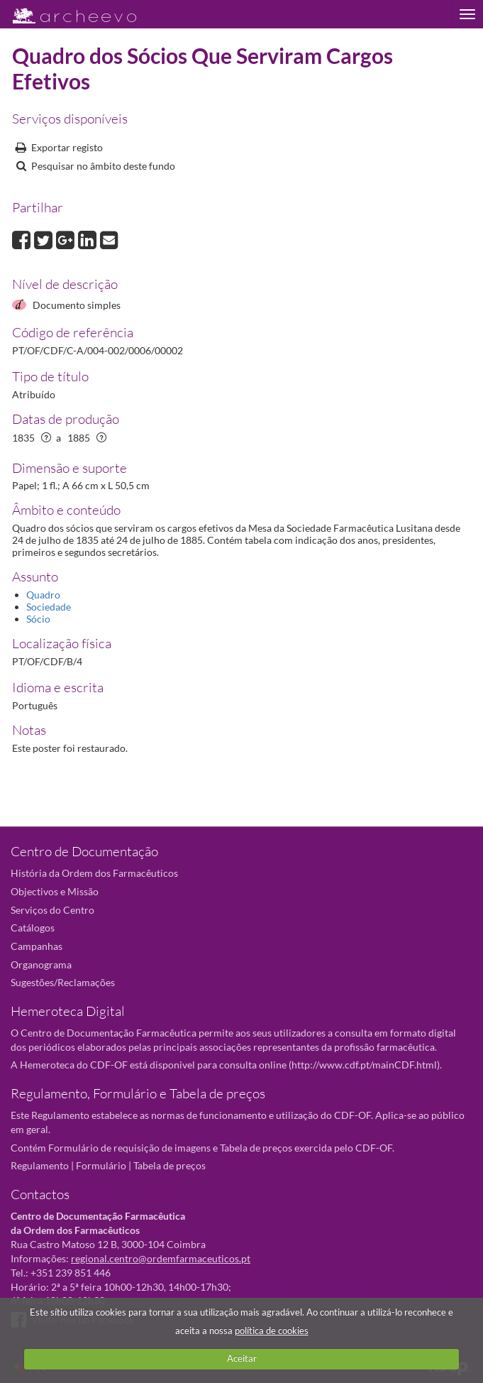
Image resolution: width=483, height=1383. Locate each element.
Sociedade (48, 607)
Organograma (41, 964)
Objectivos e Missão (55, 891)
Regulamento (40, 1165)
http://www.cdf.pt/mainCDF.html (364, 1065)
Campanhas (36, 946)
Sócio (38, 619)
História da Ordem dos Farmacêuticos (94, 873)
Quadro (43, 595)
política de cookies (272, 1330)
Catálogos (33, 928)
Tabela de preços (169, 1165)
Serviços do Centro (52, 910)
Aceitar (242, 1358)
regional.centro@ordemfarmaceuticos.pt (160, 1258)
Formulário (101, 1165)
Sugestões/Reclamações (63, 982)
